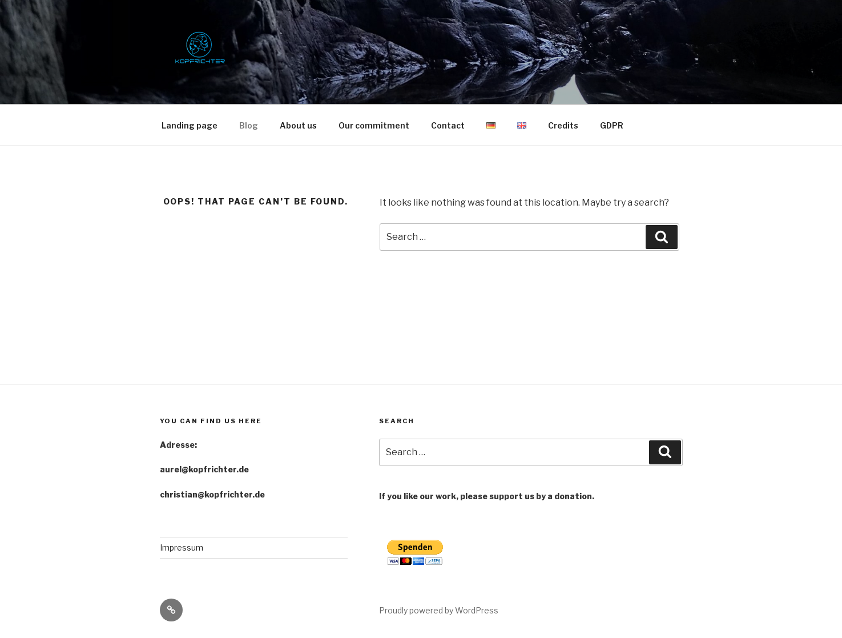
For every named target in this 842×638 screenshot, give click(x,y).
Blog (248, 125)
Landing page (189, 125)
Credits (563, 125)
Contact (448, 125)
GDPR (611, 125)
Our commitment (374, 125)
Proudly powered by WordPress (438, 610)
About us (298, 125)
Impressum (181, 547)
